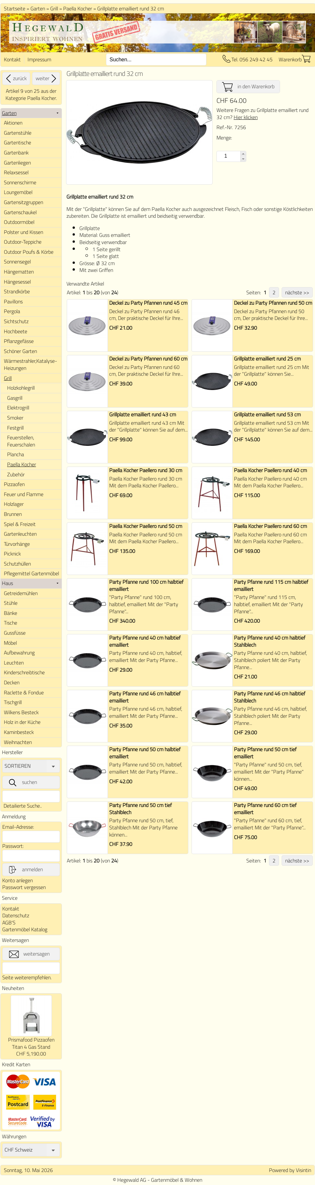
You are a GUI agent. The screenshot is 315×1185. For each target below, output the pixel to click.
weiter (47, 78)
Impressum (39, 59)
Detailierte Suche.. (23, 806)
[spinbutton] (225, 156)
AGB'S (9, 922)
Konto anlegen (17, 880)
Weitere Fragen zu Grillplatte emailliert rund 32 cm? (262, 113)
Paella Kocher (77, 8)
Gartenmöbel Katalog (24, 929)
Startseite (14, 8)
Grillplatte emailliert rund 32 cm (130, 8)
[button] (243, 153)
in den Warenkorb (248, 86)
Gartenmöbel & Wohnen (176, 1180)
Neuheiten (13, 988)
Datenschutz (15, 915)
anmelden (25, 869)
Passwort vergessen (24, 887)
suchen (22, 782)
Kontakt (12, 59)
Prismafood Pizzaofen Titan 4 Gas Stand (31, 1043)
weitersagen (29, 954)
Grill (54, 8)
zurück (15, 78)
